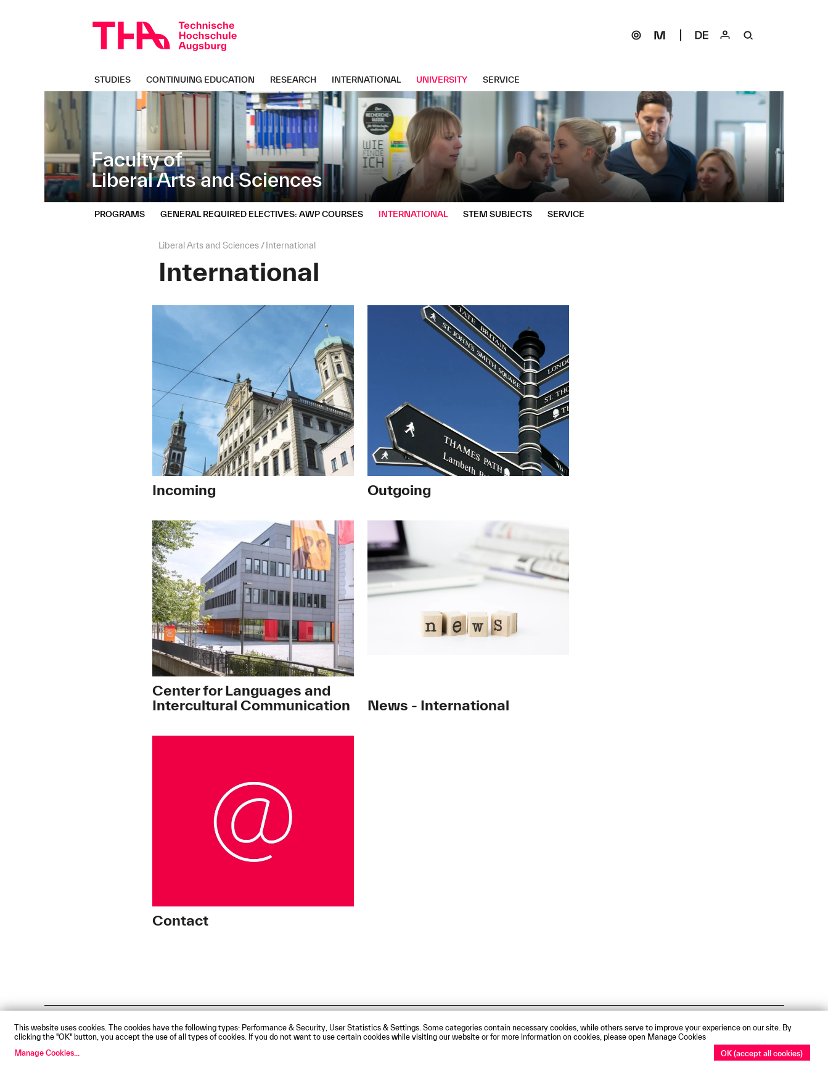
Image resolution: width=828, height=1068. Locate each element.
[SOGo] (636, 35)
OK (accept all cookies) (762, 1053)
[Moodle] (659, 35)
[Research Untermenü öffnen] (298, 79)
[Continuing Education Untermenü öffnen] (205, 79)
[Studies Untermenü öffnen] (117, 79)
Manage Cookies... (47, 1052)
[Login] (725, 35)
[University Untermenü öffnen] (446, 79)
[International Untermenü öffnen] (371, 79)
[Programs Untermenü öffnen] (124, 214)
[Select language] (701, 35)
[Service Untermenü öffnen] (506, 79)
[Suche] (748, 35)
